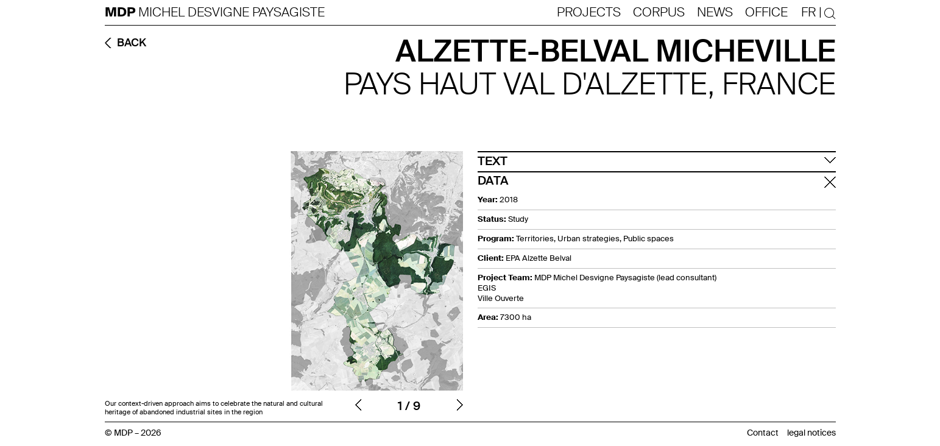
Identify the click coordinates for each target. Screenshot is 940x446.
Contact (763, 432)
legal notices (811, 432)
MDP (121, 12)
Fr (808, 12)
